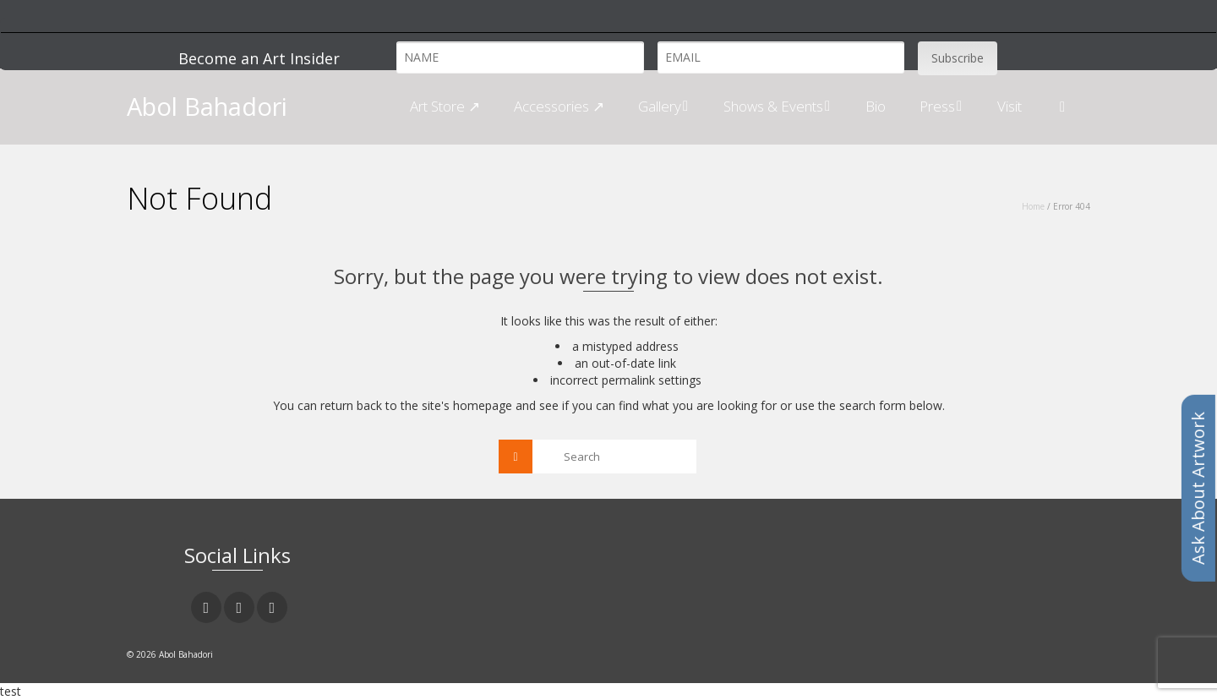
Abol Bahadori (207, 106)
